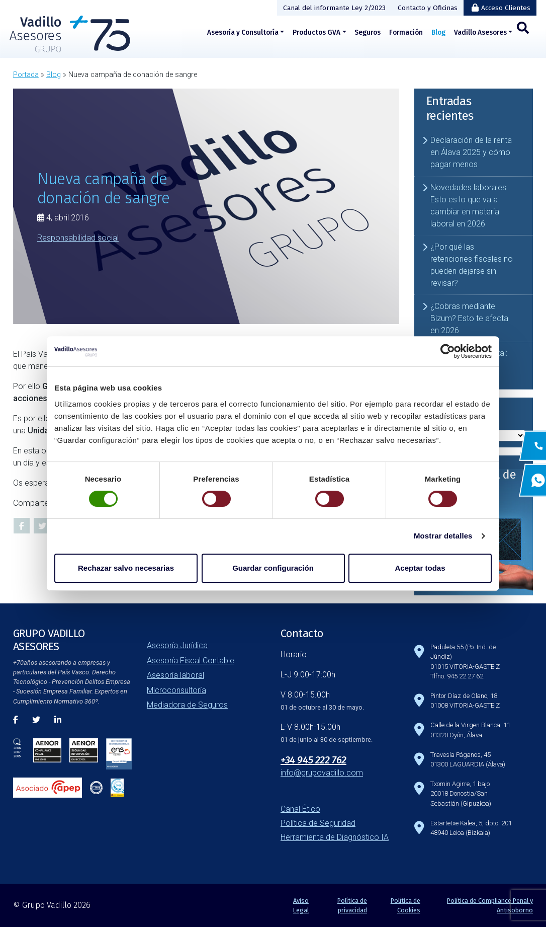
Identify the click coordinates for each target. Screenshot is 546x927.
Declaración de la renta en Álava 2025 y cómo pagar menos (471, 152)
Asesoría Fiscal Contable (190, 660)
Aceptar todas (420, 568)
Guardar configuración (273, 568)
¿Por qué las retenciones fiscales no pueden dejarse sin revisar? (471, 265)
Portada (26, 74)
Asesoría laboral (175, 675)
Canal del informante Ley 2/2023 (334, 8)
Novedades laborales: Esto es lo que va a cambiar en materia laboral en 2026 (469, 205)
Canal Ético (300, 809)
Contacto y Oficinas (428, 8)
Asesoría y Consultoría (243, 32)
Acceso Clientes (505, 8)
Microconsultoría (176, 690)
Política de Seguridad (318, 823)
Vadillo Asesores (480, 32)
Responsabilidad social (78, 237)
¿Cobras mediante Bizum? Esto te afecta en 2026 (469, 318)
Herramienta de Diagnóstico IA (335, 837)
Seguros (367, 32)
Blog (438, 32)
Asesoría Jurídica (177, 645)
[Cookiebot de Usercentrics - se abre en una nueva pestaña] (448, 351)
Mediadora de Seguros (187, 705)
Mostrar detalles (443, 535)
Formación (406, 32)
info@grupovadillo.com (322, 773)
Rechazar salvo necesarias (126, 568)
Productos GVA (316, 32)
